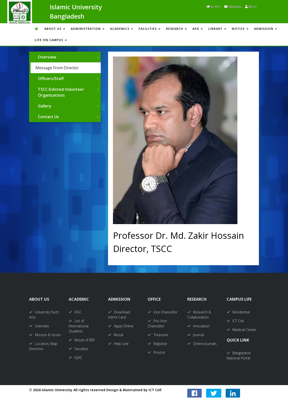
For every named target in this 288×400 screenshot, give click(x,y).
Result (115, 334)
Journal (195, 334)
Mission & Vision (45, 334)
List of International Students (79, 326)
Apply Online (120, 326)
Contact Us (48, 116)
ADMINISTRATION (86, 29)
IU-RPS (213, 6)
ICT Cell (235, 321)
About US (52, 29)
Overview (47, 57)
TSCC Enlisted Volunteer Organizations (61, 92)
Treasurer (158, 334)
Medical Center (241, 329)
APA (195, 29)
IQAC (75, 357)
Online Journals (202, 343)
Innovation (198, 326)
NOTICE (238, 29)
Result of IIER (82, 340)
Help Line (118, 343)
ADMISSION (263, 29)
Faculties (78, 348)
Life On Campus (49, 40)
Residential (238, 312)
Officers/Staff (51, 78)
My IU (250, 6)
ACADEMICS (119, 29)
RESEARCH (174, 29)
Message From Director (57, 67)
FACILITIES (148, 29)
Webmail (233, 6)
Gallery (44, 106)
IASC (75, 312)
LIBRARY (215, 29)
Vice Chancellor (162, 312)
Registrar (157, 343)
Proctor (156, 352)
